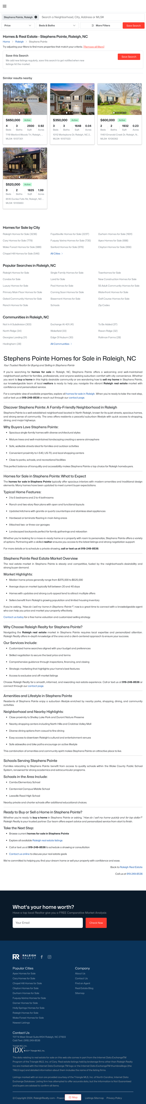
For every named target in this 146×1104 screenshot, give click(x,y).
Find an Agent (82, 983)
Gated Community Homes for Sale (22, 298)
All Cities (57, 253)
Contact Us (81, 978)
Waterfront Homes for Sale (113, 292)
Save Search (134, 25)
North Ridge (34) (12, 330)
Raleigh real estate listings (47, 840)
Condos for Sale (12, 279)
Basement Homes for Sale (65, 298)
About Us (80, 973)
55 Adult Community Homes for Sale (119, 285)
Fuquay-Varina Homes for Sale (29, 998)
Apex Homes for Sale (24, 973)
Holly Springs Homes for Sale (28, 1007)
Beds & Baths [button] (57, 25)
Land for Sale (58, 279)
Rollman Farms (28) (109, 337)
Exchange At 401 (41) (62, 324)
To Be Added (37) (107, 324)
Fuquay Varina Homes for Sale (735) (71, 240)
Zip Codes (104, 305)
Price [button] (18, 25)
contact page (76, 397)
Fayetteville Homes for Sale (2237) (70, 233)
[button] (4, 6)
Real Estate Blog (84, 988)
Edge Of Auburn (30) (62, 337)
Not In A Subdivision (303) (17, 324)
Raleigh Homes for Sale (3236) (20, 233)
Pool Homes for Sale (62, 285)
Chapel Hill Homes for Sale (27, 983)
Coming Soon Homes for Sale (67, 292)
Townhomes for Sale (109, 272)
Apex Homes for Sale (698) (113, 240)
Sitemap (79, 993)
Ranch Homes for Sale (15, 305)
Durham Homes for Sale (26, 993)
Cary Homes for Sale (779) (18, 240)
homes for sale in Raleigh (80, 393)
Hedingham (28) (12, 343)
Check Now (96, 922)
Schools (55, 305)
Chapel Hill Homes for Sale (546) (21, 253)
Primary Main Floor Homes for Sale (22, 292)
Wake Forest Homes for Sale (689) (22, 246)
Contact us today (14, 617)
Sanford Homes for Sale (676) (67, 246)
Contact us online (19, 853)
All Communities (61, 343)
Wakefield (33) (59, 330)
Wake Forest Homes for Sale (28, 1017)
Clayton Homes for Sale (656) (114, 246)
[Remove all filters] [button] (93, 46)
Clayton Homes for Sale (25, 988)
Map (73, 1097)
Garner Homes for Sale (25, 1003)
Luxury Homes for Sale (15, 285)
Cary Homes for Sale (24, 978)
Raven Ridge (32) (108, 330)
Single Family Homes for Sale (67, 272)
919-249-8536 (134, 873)
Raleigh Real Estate (131, 867)
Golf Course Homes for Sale (114, 298)
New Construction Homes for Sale (117, 279)
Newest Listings (21, 1022)
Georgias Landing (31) (15, 337)
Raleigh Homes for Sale (16, 272)
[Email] (48, 923)
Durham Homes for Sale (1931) (115, 233)
